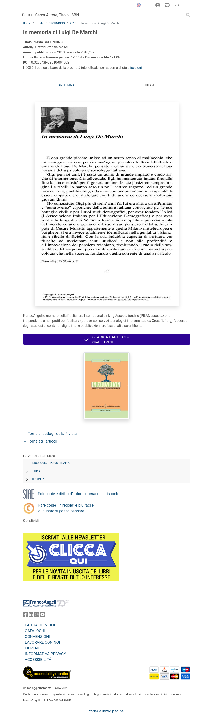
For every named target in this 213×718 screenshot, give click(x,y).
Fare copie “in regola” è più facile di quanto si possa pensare (66, 508)
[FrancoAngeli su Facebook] (25, 615)
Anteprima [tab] (66, 85)
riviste (39, 23)
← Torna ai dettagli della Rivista (50, 433)
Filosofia (37, 479)
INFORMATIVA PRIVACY (45, 654)
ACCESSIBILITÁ (38, 659)
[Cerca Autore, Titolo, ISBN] (109, 15)
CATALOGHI (35, 631)
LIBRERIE (33, 648)
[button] (138, 5)
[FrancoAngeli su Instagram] (36, 615)
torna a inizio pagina (106, 711)
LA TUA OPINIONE (40, 625)
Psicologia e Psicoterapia (50, 463)
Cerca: (27, 14)
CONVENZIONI (37, 636)
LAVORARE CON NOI (42, 642)
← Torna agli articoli (40, 441)
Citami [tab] (150, 85)
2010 (73, 23)
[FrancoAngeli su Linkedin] (31, 615)
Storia (36, 471)
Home (27, 23)
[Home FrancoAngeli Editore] (39, 6)
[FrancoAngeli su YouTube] (42, 615)
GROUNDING (57, 23)
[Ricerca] (188, 15)
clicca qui (135, 67)
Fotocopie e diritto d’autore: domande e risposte (78, 494)
